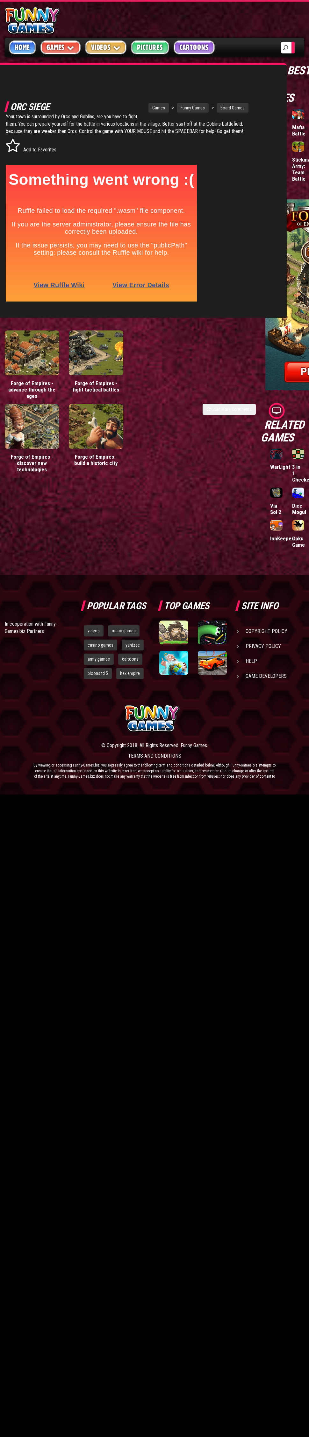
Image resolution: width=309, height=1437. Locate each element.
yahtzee (133, 645)
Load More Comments (229, 411)
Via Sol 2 (275, 509)
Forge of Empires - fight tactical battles (96, 389)
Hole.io (278, 127)
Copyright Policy (266, 631)
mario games (124, 630)
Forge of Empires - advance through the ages (31, 392)
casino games (100, 645)
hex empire (130, 673)
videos (94, 630)
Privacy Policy (263, 646)
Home (22, 47)
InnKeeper (281, 538)
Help (251, 661)
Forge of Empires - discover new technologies (32, 465)
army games (99, 659)
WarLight (280, 467)
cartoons (130, 659)
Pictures (150, 47)
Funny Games (166, 103)
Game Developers (266, 676)
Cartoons (194, 47)
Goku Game (298, 541)
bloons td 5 (98, 673)
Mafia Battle (298, 130)
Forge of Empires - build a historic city (96, 462)
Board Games (206, 103)
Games (132, 103)
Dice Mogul (299, 509)
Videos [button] (106, 47)
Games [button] (61, 47)
